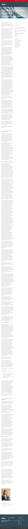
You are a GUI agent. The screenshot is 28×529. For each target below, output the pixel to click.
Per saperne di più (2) (17, 43)
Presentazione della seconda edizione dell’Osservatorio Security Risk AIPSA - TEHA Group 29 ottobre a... (20, 34)
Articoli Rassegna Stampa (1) (18, 40)
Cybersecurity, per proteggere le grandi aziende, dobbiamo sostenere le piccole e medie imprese (20, 28)
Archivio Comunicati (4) (18, 38)
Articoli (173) (16, 39)
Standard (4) (16, 47)
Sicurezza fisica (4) (17, 46)
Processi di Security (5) (18, 44)
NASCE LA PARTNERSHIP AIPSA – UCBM (20, 30)
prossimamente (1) (17, 45)
